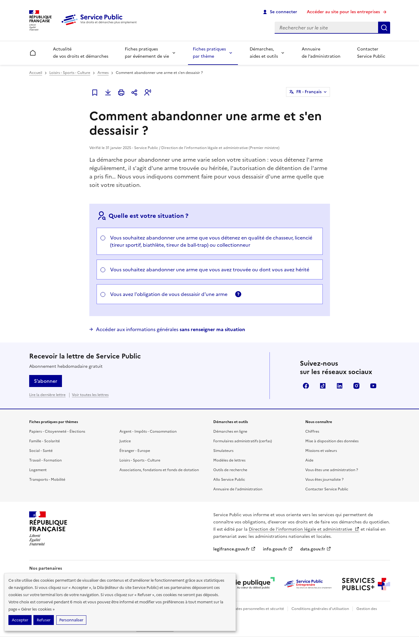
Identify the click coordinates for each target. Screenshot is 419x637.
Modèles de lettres (229, 460)
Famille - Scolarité (44, 441)
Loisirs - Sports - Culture (69, 72)
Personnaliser (71, 620)
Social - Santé (41, 450)
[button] (147, 92)
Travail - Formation (45, 460)
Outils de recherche (230, 470)
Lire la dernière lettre (47, 395)
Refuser (44, 620)
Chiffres (312, 431)
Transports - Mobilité (47, 479)
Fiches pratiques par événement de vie (147, 52)
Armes (103, 72)
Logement (38, 470)
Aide (309, 460)
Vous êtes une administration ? (331, 470)
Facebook (306, 386)
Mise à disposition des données (332, 441)
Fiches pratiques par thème (209, 52)
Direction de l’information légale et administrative (304, 529)
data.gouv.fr (315, 549)
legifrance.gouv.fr (234, 549)
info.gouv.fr (278, 549)
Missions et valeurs (321, 450)
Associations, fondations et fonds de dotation (159, 470)
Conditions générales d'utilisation (320, 608)
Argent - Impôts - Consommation (148, 431)
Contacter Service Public (371, 52)
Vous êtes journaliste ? (324, 479)
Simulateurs (223, 450)
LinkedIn (340, 386)
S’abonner (45, 381)
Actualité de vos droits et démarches (80, 52)
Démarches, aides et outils (264, 52)
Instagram (356, 386)
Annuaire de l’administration (321, 52)
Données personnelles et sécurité (255, 608)
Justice (125, 441)
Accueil (35, 72)
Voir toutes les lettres (90, 395)
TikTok (323, 386)
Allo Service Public (229, 479)
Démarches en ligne (230, 431)
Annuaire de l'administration (237, 489)
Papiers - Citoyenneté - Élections (57, 431)
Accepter (20, 620)
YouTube (373, 386)
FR (309, 92)
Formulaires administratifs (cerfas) (242, 441)
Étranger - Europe (134, 450)
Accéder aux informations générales (170, 329)
